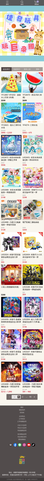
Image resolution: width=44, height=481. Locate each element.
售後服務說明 (22, 430)
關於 (22, 407)
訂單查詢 (22, 419)
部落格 (22, 412)
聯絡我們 (22, 410)
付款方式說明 (22, 425)
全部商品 (22, 416)
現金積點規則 (22, 437)
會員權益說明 (22, 434)
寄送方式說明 (22, 428)
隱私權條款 (22, 439)
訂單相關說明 (22, 421)
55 (30, 397)
